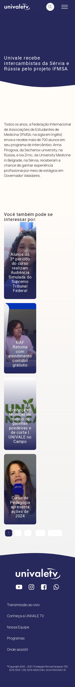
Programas (16, 638)
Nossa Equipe (18, 627)
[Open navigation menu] (64, 7)
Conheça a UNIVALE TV (25, 615)
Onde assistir (17, 649)
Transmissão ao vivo (23, 604)
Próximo (55, 532)
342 (40, 532)
